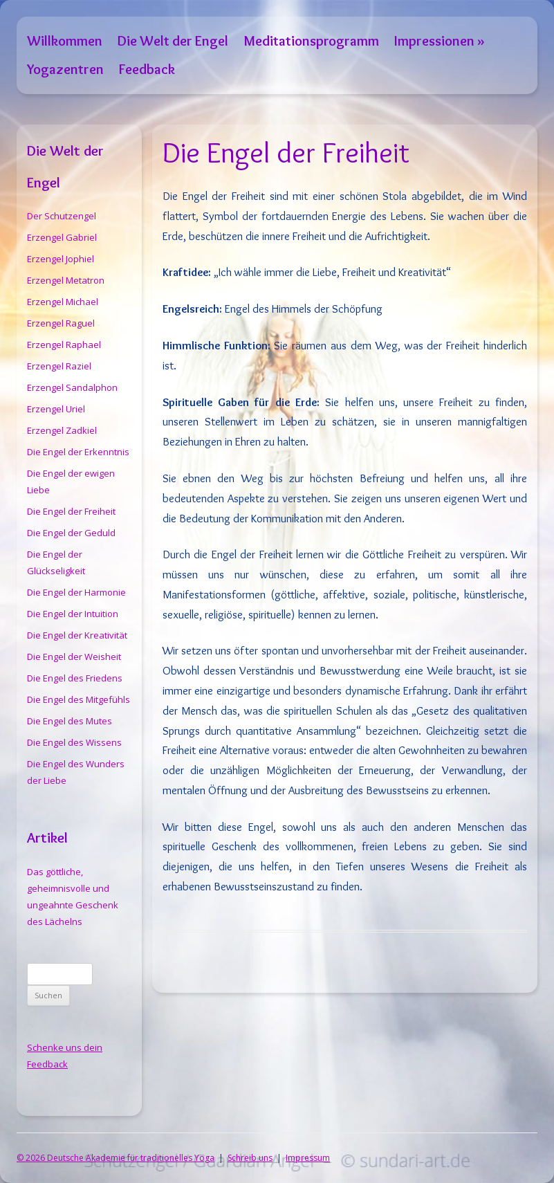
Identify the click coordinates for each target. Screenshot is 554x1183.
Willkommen (64, 40)
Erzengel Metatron (65, 280)
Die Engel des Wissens (74, 742)
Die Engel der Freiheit (71, 511)
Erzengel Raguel (61, 323)
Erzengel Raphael (64, 344)
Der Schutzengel (61, 216)
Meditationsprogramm (311, 40)
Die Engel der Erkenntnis (78, 452)
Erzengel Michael (62, 301)
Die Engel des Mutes (69, 721)
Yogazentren (65, 68)
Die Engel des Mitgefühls (78, 699)
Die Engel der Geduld (71, 532)
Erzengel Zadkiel (62, 430)
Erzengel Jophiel (60, 259)
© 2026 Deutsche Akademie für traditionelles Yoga (115, 1158)
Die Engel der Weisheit (74, 656)
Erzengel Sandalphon (72, 387)
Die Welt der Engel (173, 40)
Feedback (147, 68)
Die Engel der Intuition (72, 613)
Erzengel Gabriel (62, 237)
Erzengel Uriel (56, 409)
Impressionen (434, 40)
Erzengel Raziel (59, 366)
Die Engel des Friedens (74, 678)
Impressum (308, 1158)
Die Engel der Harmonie (76, 592)
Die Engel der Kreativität (77, 635)
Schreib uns (250, 1158)
